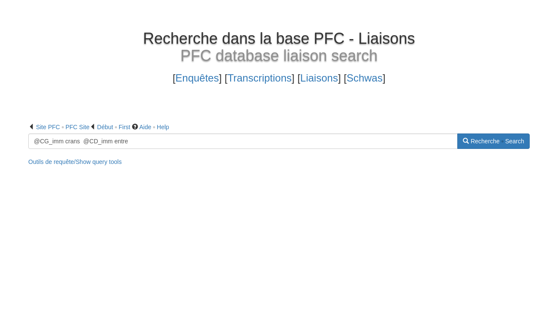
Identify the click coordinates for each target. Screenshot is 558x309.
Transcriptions (260, 78)
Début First (113, 127)
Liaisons (319, 78)
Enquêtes (197, 78)
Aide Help (154, 127)
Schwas (365, 78)
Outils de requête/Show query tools (75, 161)
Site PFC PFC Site (63, 127)
